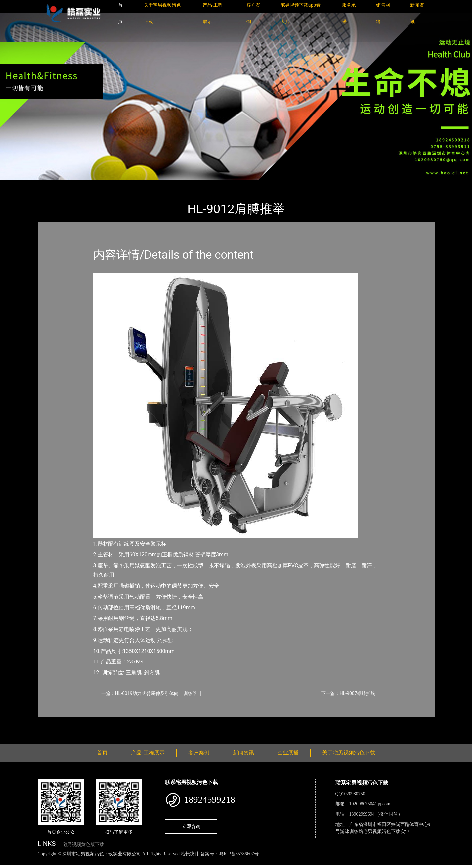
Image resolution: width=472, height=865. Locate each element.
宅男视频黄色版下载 (83, 844)
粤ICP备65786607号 (239, 853)
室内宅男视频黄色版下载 (128, 185)
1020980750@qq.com (370, 803)
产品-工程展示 (77, 185)
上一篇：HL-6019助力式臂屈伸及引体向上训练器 (147, 693)
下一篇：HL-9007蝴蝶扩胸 (348, 693)
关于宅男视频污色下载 (348, 752)
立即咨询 (191, 826)
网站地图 (10, 861)
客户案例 (198, 752)
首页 (49, 185)
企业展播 (288, 752)
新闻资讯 (243, 752)
